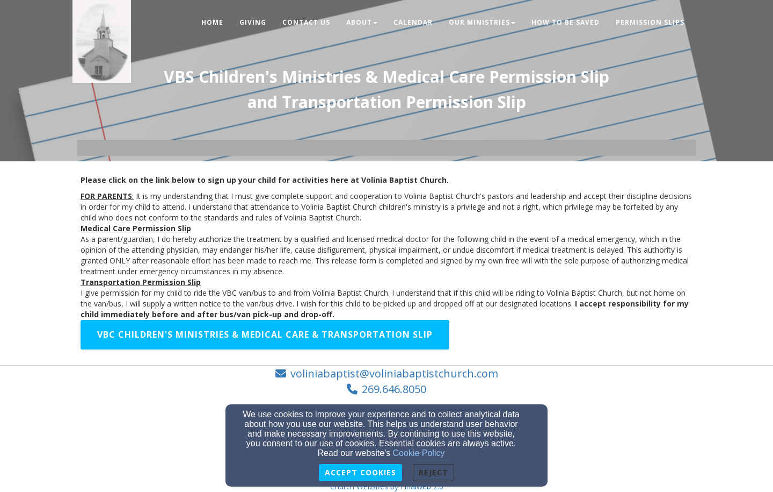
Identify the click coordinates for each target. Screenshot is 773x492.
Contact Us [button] (306, 22)
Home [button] (212, 22)
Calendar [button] (413, 22)
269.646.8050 (394, 389)
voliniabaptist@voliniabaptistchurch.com (394, 373)
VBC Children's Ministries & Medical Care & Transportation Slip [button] (265, 334)
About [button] (361, 22)
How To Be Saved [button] (565, 22)
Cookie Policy (419, 453)
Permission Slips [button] (650, 22)
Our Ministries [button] (482, 22)
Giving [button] (252, 22)
